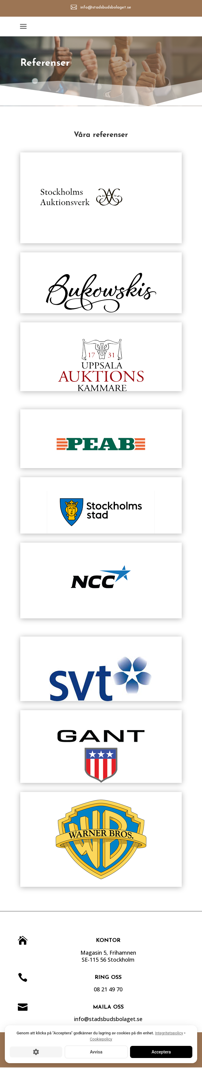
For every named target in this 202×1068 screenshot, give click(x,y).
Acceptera (161, 1052)
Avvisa (96, 1052)
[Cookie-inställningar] (36, 1051)
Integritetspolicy (169, 1033)
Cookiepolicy (101, 1039)
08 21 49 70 (122, 989)
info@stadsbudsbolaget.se (106, 7)
